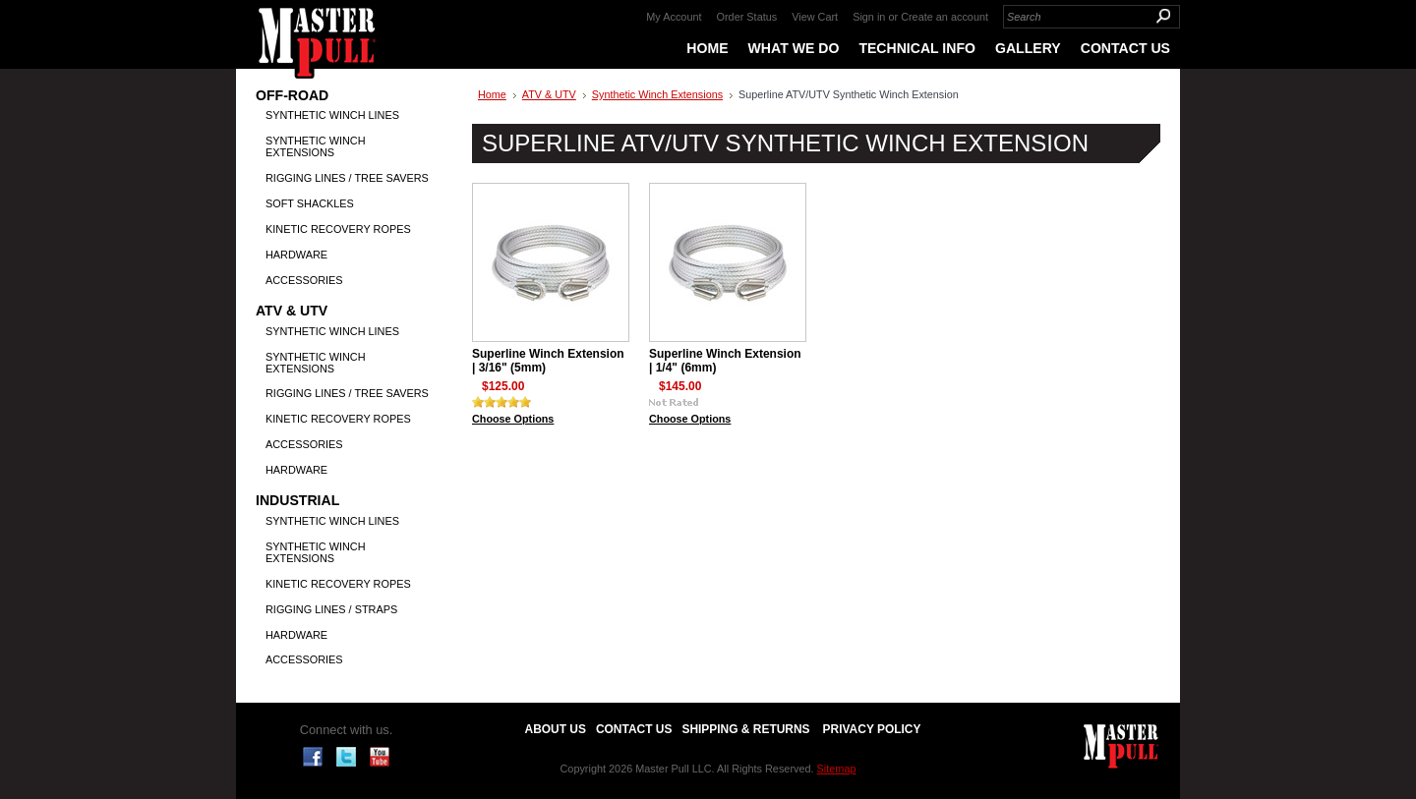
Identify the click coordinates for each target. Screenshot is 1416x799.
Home (492, 94)
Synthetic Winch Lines (332, 115)
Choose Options (513, 419)
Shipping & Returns (745, 729)
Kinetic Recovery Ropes (338, 229)
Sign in (869, 17)
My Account (673, 17)
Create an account (944, 17)
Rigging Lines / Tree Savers (347, 178)
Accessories (304, 280)
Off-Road (292, 95)
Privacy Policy (872, 729)
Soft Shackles (310, 203)
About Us (555, 729)
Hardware (296, 254)
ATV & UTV (291, 311)
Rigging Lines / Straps (331, 609)
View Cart (815, 17)
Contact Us (634, 729)
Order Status (747, 17)
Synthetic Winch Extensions (316, 146)
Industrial (297, 500)
